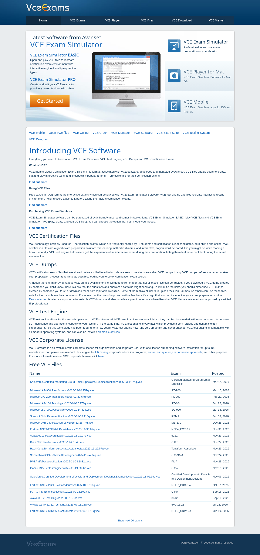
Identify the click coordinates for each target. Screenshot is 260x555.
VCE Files (147, 22)
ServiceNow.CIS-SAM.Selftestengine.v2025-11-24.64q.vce (66, 456)
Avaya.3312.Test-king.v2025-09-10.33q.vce (56, 499)
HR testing (101, 353)
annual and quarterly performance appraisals (175, 353)
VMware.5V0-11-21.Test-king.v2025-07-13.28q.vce (61, 505)
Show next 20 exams (130, 521)
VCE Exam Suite (167, 134)
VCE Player (112, 22)
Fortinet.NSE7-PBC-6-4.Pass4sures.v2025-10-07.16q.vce (65, 486)
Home (43, 22)
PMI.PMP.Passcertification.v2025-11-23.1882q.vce (61, 463)
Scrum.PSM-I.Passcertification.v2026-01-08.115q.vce (63, 417)
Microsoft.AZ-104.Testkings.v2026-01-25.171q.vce (61, 404)
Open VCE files (59, 134)
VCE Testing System (196, 134)
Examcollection (38, 300)
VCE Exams (77, 22)
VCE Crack (99, 134)
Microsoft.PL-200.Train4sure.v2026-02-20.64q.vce (61, 398)
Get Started (50, 102)
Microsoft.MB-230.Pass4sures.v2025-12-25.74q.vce (62, 424)
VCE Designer (38, 140)
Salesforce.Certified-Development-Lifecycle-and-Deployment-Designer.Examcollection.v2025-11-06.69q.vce (96, 477)
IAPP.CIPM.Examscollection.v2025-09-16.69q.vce (60, 492)
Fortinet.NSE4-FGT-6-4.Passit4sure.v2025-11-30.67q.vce (65, 430)
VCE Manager (120, 134)
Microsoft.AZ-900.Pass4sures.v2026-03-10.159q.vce (62, 391)
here (101, 357)
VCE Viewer (217, 22)
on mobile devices (109, 333)
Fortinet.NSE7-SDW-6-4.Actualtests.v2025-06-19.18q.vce (65, 512)
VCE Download (182, 22)
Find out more (38, 183)
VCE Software (143, 134)
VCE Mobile (37, 134)
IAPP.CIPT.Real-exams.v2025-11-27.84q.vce (57, 443)
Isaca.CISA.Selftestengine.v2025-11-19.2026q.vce (61, 469)
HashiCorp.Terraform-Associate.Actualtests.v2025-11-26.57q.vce (70, 450)
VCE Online (80, 134)
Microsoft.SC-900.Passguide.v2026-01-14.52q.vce (61, 411)
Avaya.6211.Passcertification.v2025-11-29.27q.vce (61, 437)
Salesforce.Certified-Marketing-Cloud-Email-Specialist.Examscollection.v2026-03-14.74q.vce (86, 383)
